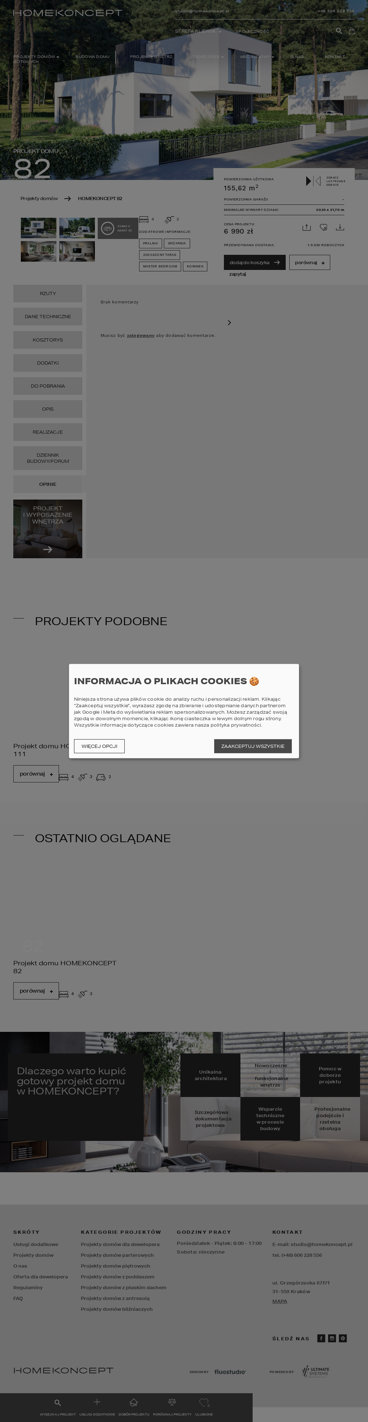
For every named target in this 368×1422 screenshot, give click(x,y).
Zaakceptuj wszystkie (253, 746)
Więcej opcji (99, 746)
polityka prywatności (236, 725)
